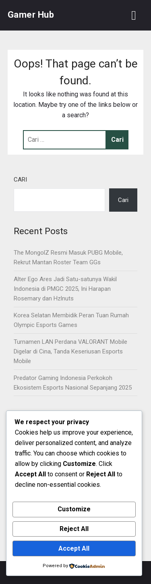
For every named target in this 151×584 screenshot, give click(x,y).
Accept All (73, 548)
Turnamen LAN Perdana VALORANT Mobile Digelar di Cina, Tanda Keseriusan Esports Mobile (70, 351)
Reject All (74, 529)
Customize (74, 509)
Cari (20, 179)
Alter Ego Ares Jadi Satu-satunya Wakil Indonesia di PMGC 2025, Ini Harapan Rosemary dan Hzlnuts (65, 289)
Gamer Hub (31, 15)
